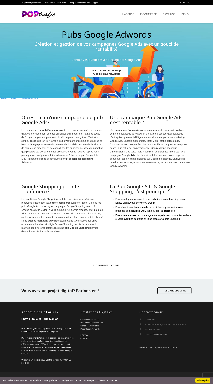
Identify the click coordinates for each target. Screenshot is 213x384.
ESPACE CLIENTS (147, 347)
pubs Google (58, 341)
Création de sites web (89, 319)
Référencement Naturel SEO (92, 323)
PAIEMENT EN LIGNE (167, 347)
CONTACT (186, 2)
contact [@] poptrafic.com (156, 334)
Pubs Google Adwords (90, 329)
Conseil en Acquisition (89, 326)
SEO (44, 344)
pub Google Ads (89, 155)
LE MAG (84, 335)
